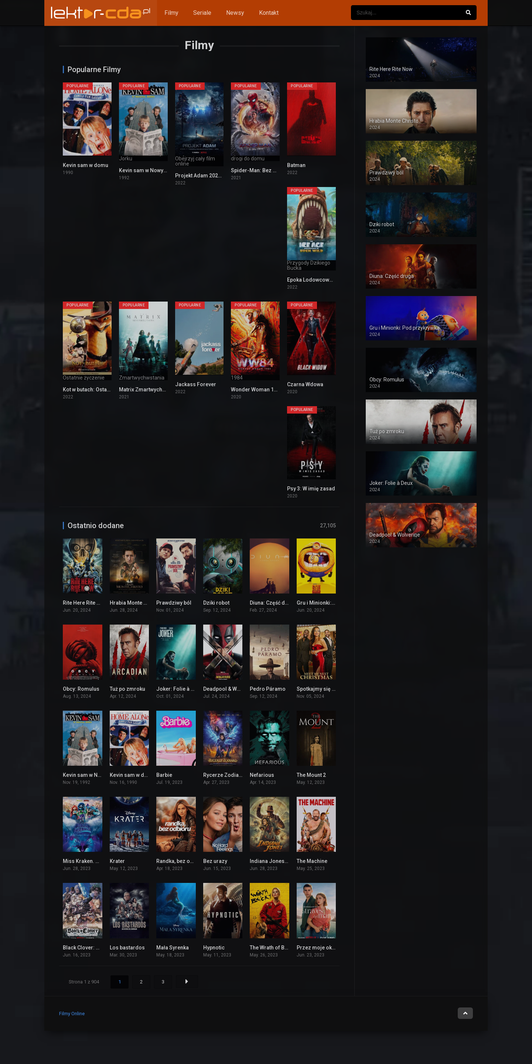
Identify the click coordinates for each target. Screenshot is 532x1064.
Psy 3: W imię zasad (311, 489)
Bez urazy (215, 861)
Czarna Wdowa (305, 384)
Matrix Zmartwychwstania (150, 389)
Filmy (171, 12)
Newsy (235, 12)
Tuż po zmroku (127, 689)
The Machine (312, 861)
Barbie (164, 775)
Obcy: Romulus (81, 689)
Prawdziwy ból (173, 603)
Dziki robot (216, 603)
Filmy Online (72, 1013)
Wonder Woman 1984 (257, 389)
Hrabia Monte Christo (135, 603)
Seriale (202, 12)
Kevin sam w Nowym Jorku (151, 170)
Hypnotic (214, 948)
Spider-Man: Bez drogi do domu (270, 170)
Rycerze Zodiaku (223, 775)
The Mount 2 (311, 775)
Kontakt (269, 12)
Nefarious (262, 775)
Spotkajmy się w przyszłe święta (335, 689)
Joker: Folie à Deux (179, 689)
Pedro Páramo (268, 689)
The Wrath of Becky (273, 948)
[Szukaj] (468, 12)
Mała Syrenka (172, 948)
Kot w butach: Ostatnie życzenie (100, 389)
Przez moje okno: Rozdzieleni (333, 948)
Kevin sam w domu (85, 165)
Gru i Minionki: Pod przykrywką (334, 603)
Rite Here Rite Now (85, 603)
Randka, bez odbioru (181, 861)
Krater (117, 861)
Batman (296, 165)
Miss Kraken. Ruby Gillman (95, 861)
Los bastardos (127, 948)
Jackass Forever (195, 384)
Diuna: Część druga (273, 603)
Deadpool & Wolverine (230, 689)
